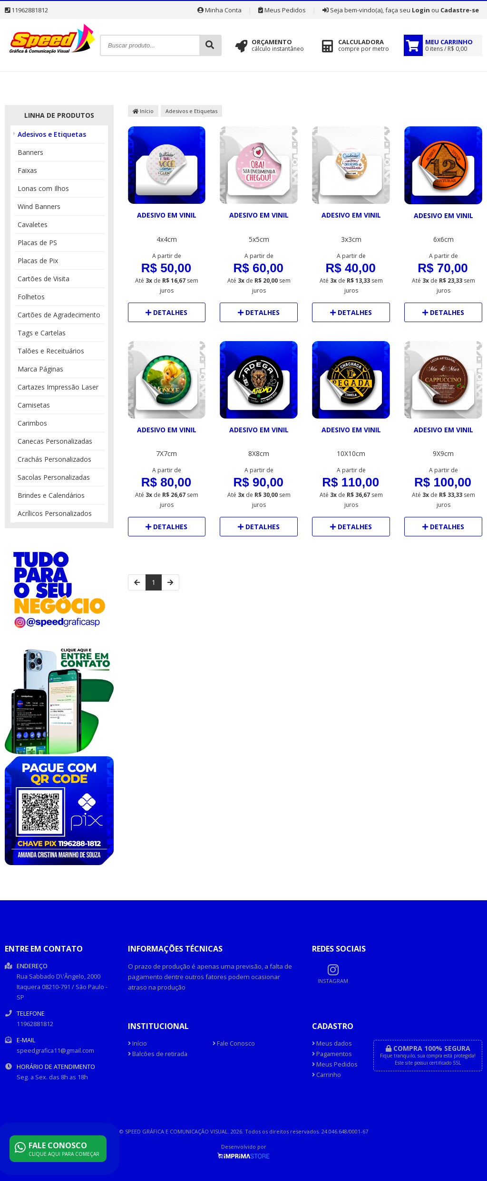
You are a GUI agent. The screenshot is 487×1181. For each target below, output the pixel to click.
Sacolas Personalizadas (54, 477)
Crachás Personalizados (54, 459)
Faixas (27, 170)
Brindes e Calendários (51, 495)
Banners (30, 152)
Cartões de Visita (43, 278)
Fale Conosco (234, 1043)
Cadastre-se (459, 10)
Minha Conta (219, 10)
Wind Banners (39, 206)
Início (143, 110)
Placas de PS (37, 242)
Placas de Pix (38, 260)
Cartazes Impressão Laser (58, 386)
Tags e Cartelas (42, 332)
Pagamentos (332, 1054)
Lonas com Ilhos (43, 188)
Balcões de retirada (157, 1054)
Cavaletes (33, 224)
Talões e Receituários (51, 350)
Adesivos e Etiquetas (52, 134)
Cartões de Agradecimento (59, 314)
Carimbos (32, 423)
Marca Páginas (40, 368)
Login (421, 10)
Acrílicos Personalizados (55, 513)
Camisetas (34, 405)
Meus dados (332, 1043)
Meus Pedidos (282, 10)
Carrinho (326, 1075)
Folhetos (31, 296)
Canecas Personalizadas (55, 441)
